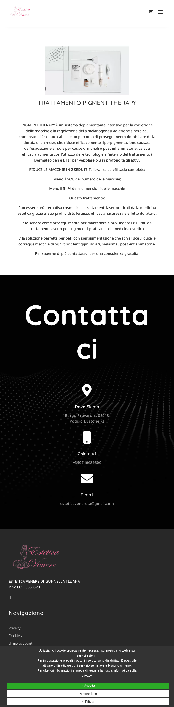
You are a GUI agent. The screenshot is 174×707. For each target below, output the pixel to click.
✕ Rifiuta (88, 701)
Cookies (15, 635)
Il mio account (20, 643)
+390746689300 (87, 462)
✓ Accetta (88, 685)
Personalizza (88, 694)
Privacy (15, 628)
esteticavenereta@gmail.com (87, 503)
